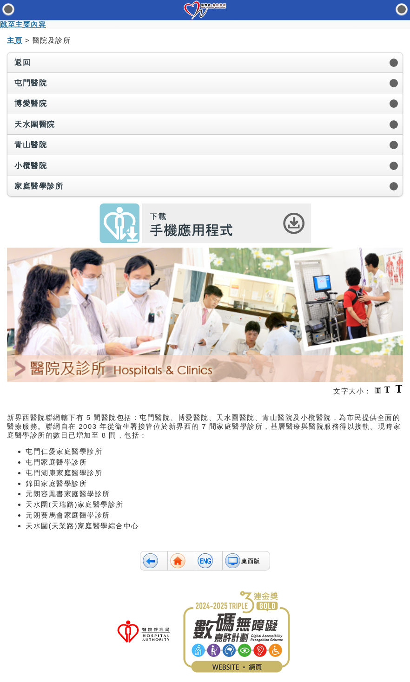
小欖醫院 (30, 166)
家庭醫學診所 (38, 186)
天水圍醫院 (34, 124)
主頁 (14, 40)
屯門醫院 (30, 83)
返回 (22, 62)
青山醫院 (30, 145)
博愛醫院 (30, 103)
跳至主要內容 (23, 24)
